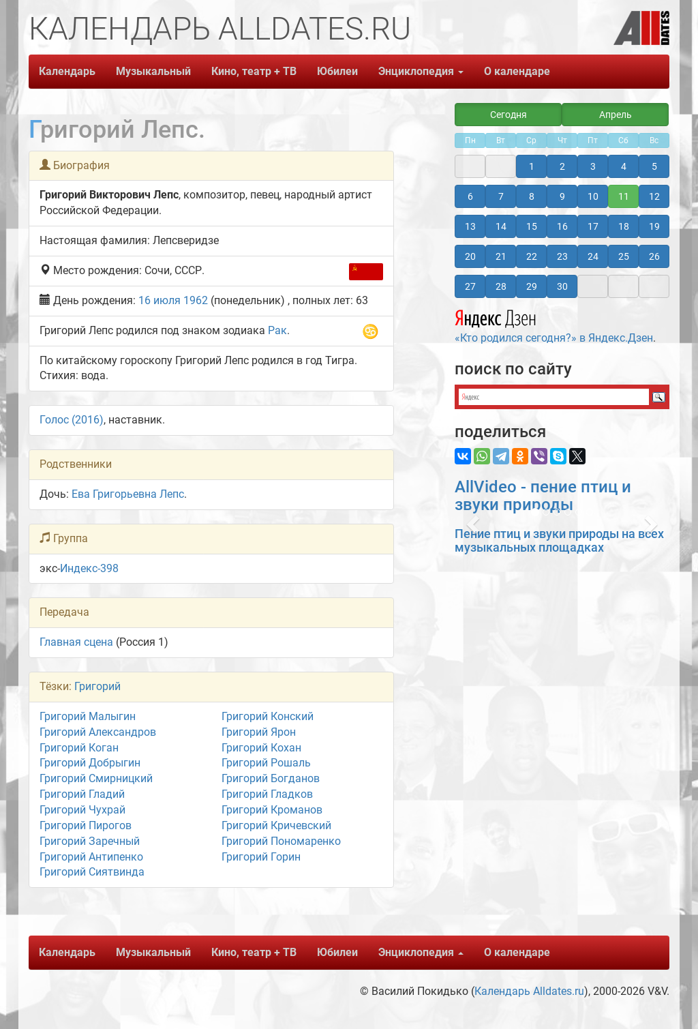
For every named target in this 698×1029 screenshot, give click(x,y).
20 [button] (470, 256)
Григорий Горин (261, 856)
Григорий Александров (98, 732)
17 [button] (593, 226)
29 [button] (531, 286)
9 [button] (562, 196)
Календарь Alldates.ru (529, 991)
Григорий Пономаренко (281, 841)
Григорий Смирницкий (96, 778)
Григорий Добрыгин (90, 762)
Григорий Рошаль (266, 762)
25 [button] (623, 256)
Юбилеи (337, 71)
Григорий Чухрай (82, 809)
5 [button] (654, 166)
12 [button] (654, 196)
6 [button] (470, 196)
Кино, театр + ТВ (254, 71)
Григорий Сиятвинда (92, 871)
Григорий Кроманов (272, 809)
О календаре (517, 71)
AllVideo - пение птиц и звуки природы (543, 495)
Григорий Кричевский (276, 825)
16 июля (159, 300)
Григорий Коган (79, 747)
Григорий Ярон (259, 732)
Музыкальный (153, 71)
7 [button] (501, 196)
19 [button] (654, 226)
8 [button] (531, 196)
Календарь (67, 71)
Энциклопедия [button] (421, 71)
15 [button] (531, 226)
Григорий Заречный (90, 841)
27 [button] (470, 286)
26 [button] (654, 256)
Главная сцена (76, 642)
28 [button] (501, 286)
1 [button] (531, 166)
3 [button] (593, 166)
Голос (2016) (72, 419)
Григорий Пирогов (86, 825)
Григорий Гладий (82, 794)
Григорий (97, 686)
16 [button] (562, 226)
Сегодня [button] (508, 114)
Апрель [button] (615, 114)
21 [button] (501, 256)
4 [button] (623, 166)
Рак (277, 330)
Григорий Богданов (271, 778)
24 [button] (593, 256)
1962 (195, 300)
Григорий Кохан (261, 747)
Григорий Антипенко (91, 856)
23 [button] (562, 256)
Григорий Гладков (267, 794)
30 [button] (562, 286)
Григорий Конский (268, 716)
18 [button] (623, 226)
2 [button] (562, 166)
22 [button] (531, 256)
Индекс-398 (89, 568)
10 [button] (593, 196)
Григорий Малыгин (88, 716)
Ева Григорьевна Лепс (128, 494)
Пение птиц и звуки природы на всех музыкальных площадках (559, 540)
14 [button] (501, 226)
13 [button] (470, 226)
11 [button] (623, 196)
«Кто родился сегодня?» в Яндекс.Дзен (554, 324)
